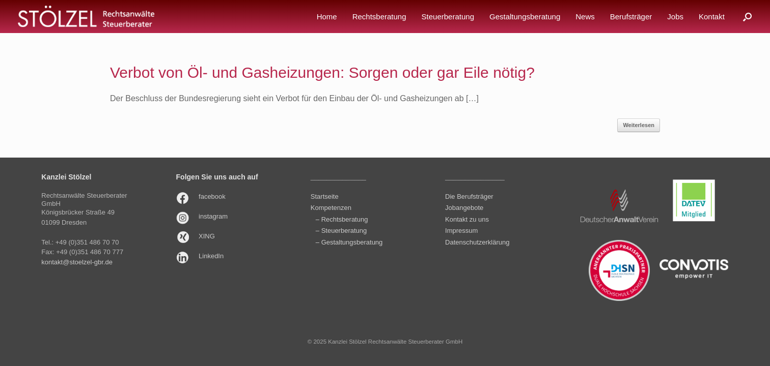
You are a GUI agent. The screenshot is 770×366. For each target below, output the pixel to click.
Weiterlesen (638, 125)
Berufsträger (631, 16)
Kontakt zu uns (467, 219)
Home (327, 16)
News (585, 16)
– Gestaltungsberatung (349, 242)
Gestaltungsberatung (524, 16)
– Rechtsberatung (342, 219)
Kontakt (712, 16)
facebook (212, 196)
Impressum (461, 230)
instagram (213, 216)
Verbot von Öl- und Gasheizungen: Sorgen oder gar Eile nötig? (322, 72)
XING (207, 236)
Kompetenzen (331, 207)
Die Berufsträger (469, 196)
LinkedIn (211, 256)
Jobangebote (464, 207)
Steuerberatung (448, 16)
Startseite (325, 196)
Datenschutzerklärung (477, 242)
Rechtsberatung (379, 16)
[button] (747, 16)
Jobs (675, 16)
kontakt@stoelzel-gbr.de (77, 262)
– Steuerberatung (341, 230)
